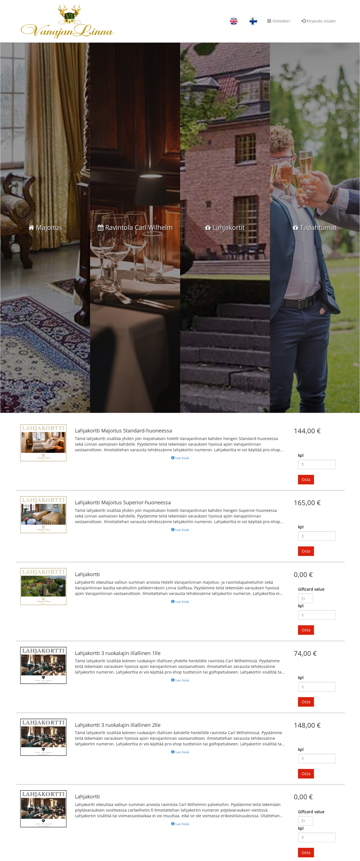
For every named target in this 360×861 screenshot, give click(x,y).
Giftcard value (311, 606)
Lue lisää (180, 475)
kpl (301, 472)
